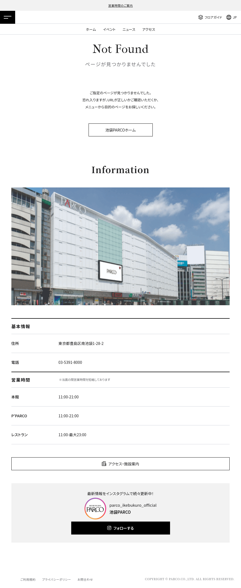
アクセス (148, 29)
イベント (109, 29)
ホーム (91, 29)
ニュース (129, 29)
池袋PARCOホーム (120, 130)
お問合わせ (85, 579)
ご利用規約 (27, 579)
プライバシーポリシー (56, 579)
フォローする (123, 528)
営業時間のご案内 (120, 5)
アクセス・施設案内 (123, 463)
